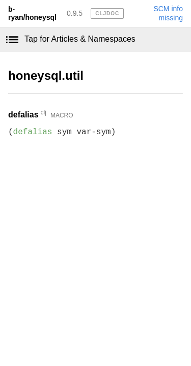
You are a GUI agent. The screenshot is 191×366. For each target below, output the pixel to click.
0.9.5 (75, 13)
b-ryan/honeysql (32, 13)
